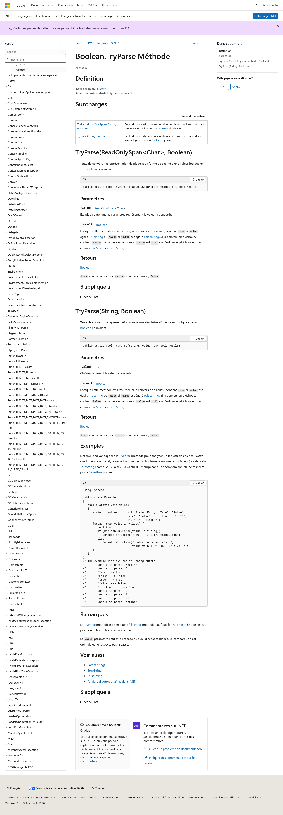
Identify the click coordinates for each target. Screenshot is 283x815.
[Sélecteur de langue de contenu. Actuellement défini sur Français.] (14, 788)
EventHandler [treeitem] (16, 299)
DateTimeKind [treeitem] (16, 204)
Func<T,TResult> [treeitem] (18, 361)
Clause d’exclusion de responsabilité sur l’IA (31, 797)
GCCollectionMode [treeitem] (19, 480)
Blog (93, 797)
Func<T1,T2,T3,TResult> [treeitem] (22, 372)
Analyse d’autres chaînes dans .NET (111, 681)
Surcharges (225, 56)
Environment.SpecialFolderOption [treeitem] (28, 283)
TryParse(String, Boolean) (92, 136)
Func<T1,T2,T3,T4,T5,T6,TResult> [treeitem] (27, 389)
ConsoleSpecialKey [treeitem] (19, 159)
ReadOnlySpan (104, 208)
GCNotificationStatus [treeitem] (20, 503)
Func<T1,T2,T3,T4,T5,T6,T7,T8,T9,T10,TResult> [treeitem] (35, 411)
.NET (89, 43)
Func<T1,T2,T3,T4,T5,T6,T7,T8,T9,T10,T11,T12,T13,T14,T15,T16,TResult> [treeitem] (37, 467)
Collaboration (111, 797)
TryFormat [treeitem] (20, 64)
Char (120, 208)
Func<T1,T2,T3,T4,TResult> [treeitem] (24, 378)
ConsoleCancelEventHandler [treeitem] (25, 131)
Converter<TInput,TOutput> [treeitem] (25, 187)
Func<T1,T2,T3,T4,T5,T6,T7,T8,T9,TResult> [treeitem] (33, 406)
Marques (10, 803)
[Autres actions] (204, 43)
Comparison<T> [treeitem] (18, 114)
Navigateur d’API (106, 43)
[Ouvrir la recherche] (257, 5)
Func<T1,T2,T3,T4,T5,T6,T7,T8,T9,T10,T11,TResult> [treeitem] (37, 417)
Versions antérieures (73, 797)
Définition (225, 51)
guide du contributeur (97, 759)
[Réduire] (61, 43)
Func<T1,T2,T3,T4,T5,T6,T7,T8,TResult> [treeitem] (31, 400)
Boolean (164, 128)
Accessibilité (252, 797)
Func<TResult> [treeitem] (17, 355)
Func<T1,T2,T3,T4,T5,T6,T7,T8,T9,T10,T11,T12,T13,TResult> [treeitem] (37, 435)
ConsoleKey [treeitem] (15, 142)
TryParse (124, 456)
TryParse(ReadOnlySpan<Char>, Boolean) (244, 61)
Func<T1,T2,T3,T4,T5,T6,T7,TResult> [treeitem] (29, 395)
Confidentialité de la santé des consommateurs (177, 797)
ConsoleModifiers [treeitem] (18, 153)
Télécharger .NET (265, 16)
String (98, 367)
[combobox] (35, 52)
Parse (138, 624)
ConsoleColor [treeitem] (16, 137)
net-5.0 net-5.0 (94, 297)
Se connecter (270, 5)
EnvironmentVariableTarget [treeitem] (24, 288)
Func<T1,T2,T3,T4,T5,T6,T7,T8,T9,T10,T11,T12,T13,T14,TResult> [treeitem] (37, 446)
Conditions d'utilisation (226, 797)
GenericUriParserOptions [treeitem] (23, 514)
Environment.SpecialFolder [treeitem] (24, 277)
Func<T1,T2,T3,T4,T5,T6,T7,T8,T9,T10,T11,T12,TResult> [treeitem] (36, 425)
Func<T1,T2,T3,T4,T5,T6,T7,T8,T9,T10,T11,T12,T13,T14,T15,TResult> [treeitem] (37, 456)
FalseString (151, 237)
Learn (78, 43)
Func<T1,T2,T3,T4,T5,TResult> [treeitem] (25, 383)
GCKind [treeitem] (12, 492)
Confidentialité (132, 797)
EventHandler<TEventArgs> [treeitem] (24, 305)
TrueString (96, 237)
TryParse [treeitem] (19, 69)
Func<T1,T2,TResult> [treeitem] (20, 367)
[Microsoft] (7, 5)
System (101, 88)
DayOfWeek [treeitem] (15, 215)
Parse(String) (96, 665)
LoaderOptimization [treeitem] (20, 716)
